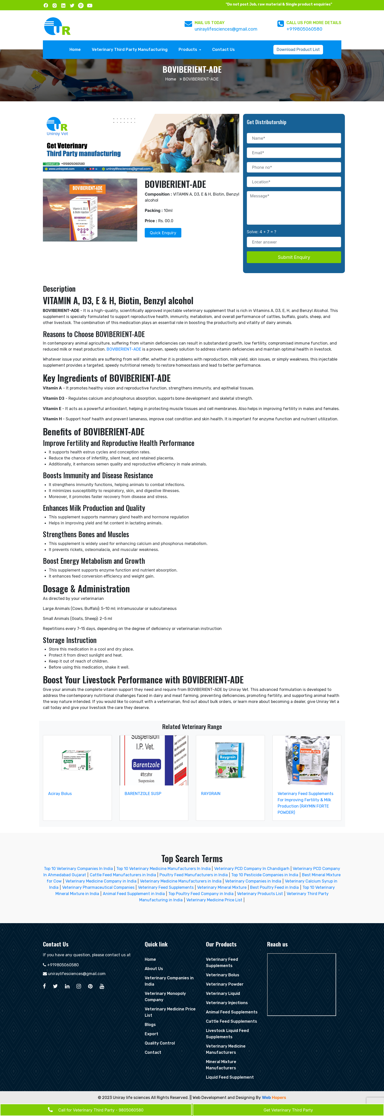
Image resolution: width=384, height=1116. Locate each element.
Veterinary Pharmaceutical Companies (98, 887)
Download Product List (298, 49)
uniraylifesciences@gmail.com (226, 29)
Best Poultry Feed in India (274, 887)
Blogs (150, 1024)
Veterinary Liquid (223, 993)
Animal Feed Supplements (232, 1012)
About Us (154, 968)
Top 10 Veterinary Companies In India (78, 868)
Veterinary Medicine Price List (214, 900)
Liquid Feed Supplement (230, 1077)
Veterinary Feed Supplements (166, 887)
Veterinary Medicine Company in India (100, 881)
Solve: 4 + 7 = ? (261, 231)
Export (151, 1033)
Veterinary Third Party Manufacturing (130, 49)
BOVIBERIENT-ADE (124, 349)
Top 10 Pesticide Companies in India (264, 874)
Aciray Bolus (60, 793)
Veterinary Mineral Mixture (222, 887)
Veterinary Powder (225, 984)
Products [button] (188, 49)
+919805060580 (304, 29)
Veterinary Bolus (222, 975)
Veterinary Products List (260, 893)
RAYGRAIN (210, 793)
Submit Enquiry (294, 257)
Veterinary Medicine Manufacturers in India (180, 881)
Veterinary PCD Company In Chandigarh (252, 868)
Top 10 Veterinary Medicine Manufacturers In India (164, 868)
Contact (153, 1052)
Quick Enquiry (163, 232)
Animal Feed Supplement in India (134, 893)
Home (76, 49)
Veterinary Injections (227, 1002)
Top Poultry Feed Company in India (201, 893)
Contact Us (223, 49)
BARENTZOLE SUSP (143, 793)
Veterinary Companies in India (253, 881)
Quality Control (160, 1043)
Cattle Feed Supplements (231, 1021)
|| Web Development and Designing (222, 1097)
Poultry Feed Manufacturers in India (194, 874)
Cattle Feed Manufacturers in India (123, 874)
